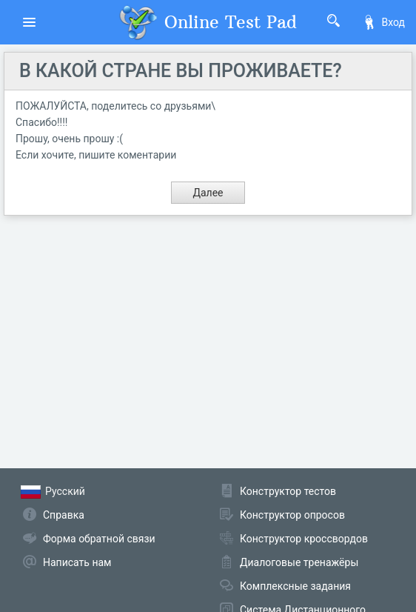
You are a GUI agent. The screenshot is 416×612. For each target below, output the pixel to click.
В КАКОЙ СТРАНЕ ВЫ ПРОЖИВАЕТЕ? (180, 71)
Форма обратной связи (99, 539)
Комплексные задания (295, 586)
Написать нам (77, 562)
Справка (63, 515)
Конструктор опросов (292, 515)
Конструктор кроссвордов (304, 539)
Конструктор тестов (288, 491)
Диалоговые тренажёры (299, 562)
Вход (383, 22)
